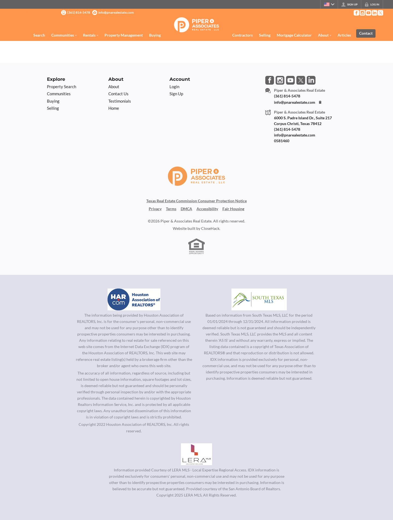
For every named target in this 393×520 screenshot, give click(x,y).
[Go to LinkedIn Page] (374, 13)
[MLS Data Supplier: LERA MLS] (196, 454)
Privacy (155, 208)
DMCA (186, 208)
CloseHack (210, 228)
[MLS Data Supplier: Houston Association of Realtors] (134, 299)
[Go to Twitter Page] (380, 13)
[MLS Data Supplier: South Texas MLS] (259, 299)
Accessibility (207, 208)
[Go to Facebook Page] (356, 13)
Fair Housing (233, 208)
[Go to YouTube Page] (368, 13)
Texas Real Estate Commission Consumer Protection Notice (196, 200)
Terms (171, 208)
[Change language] (329, 4)
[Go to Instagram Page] (362, 13)
